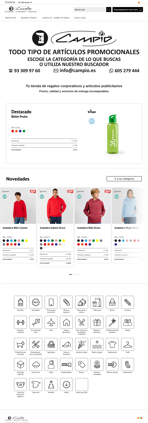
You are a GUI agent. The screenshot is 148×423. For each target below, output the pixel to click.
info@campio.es (25, 2)
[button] (70, 274)
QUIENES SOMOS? (29, 18)
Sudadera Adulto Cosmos (16, 227)
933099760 (10, 2)
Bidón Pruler (19, 117)
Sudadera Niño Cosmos (52, 227)
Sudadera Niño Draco (126, 227)
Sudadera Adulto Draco (90, 227)
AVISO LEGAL (80, 18)
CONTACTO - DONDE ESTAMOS (55, 18)
